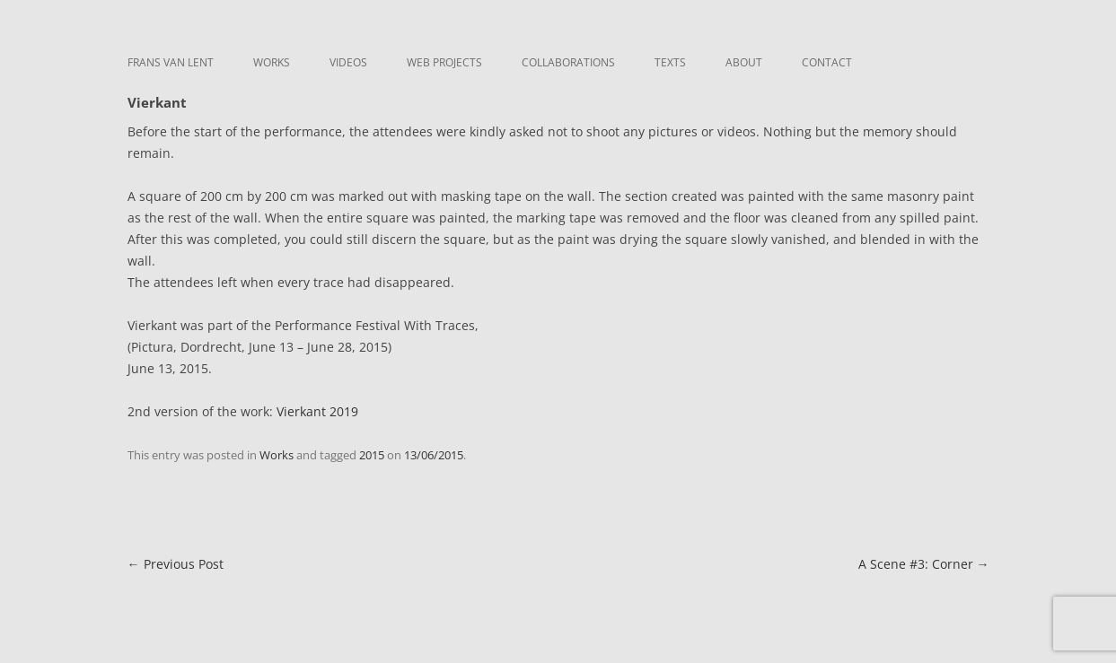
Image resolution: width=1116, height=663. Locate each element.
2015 (371, 455)
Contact (827, 62)
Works (271, 62)
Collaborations (568, 62)
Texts (670, 62)
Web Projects (444, 62)
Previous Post (175, 563)
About (743, 62)
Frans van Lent (170, 62)
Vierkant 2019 (317, 411)
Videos (348, 62)
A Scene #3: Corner (923, 563)
